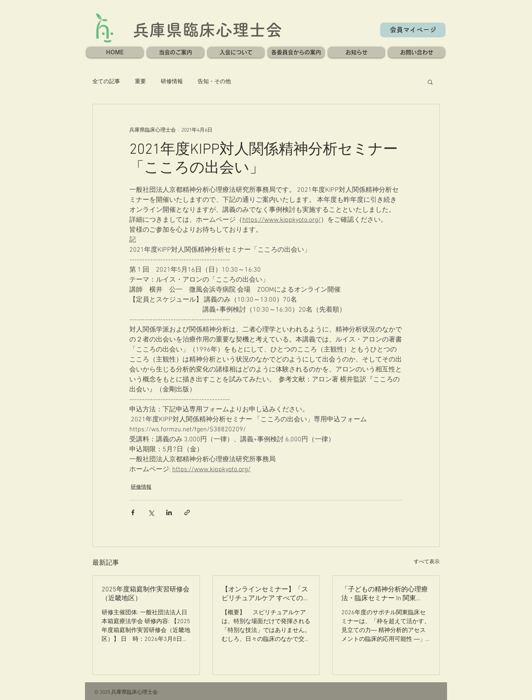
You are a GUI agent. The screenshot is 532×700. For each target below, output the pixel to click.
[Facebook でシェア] (132, 512)
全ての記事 (106, 81)
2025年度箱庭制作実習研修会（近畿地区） (146, 594)
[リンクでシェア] (187, 512)
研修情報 (172, 81)
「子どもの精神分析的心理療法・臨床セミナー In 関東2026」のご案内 (384, 594)
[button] (175, 52)
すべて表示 (427, 562)
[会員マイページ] (413, 30)
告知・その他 (214, 81)
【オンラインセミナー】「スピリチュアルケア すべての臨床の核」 (266, 594)
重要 (140, 81)
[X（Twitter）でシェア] (150, 512)
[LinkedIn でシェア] (169, 512)
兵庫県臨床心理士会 (207, 29)
